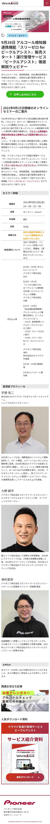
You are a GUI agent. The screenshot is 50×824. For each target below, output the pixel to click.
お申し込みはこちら (25, 94)
